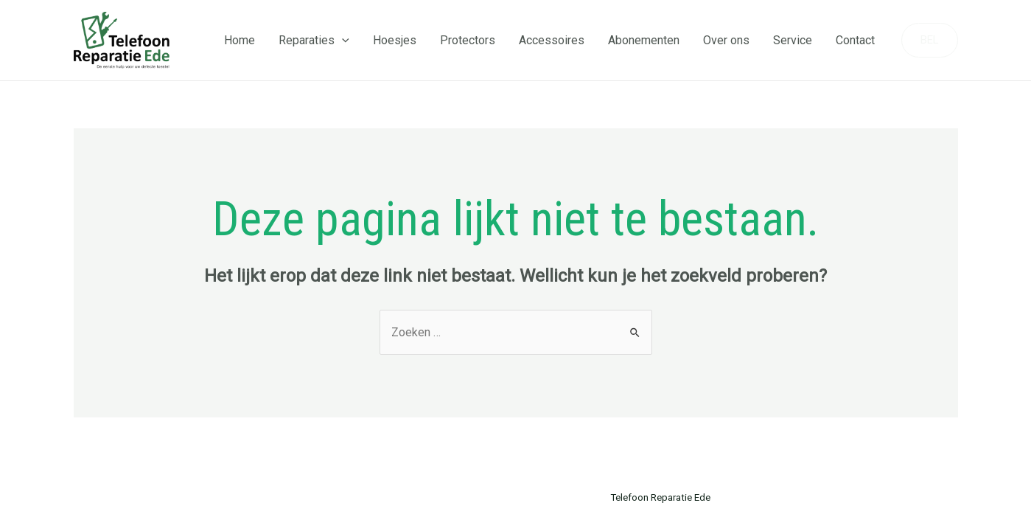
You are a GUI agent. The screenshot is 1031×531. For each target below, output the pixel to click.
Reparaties (314, 40)
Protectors (467, 40)
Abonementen (643, 40)
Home (239, 40)
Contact (855, 40)
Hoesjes (394, 40)
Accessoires (551, 40)
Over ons (726, 40)
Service (792, 40)
